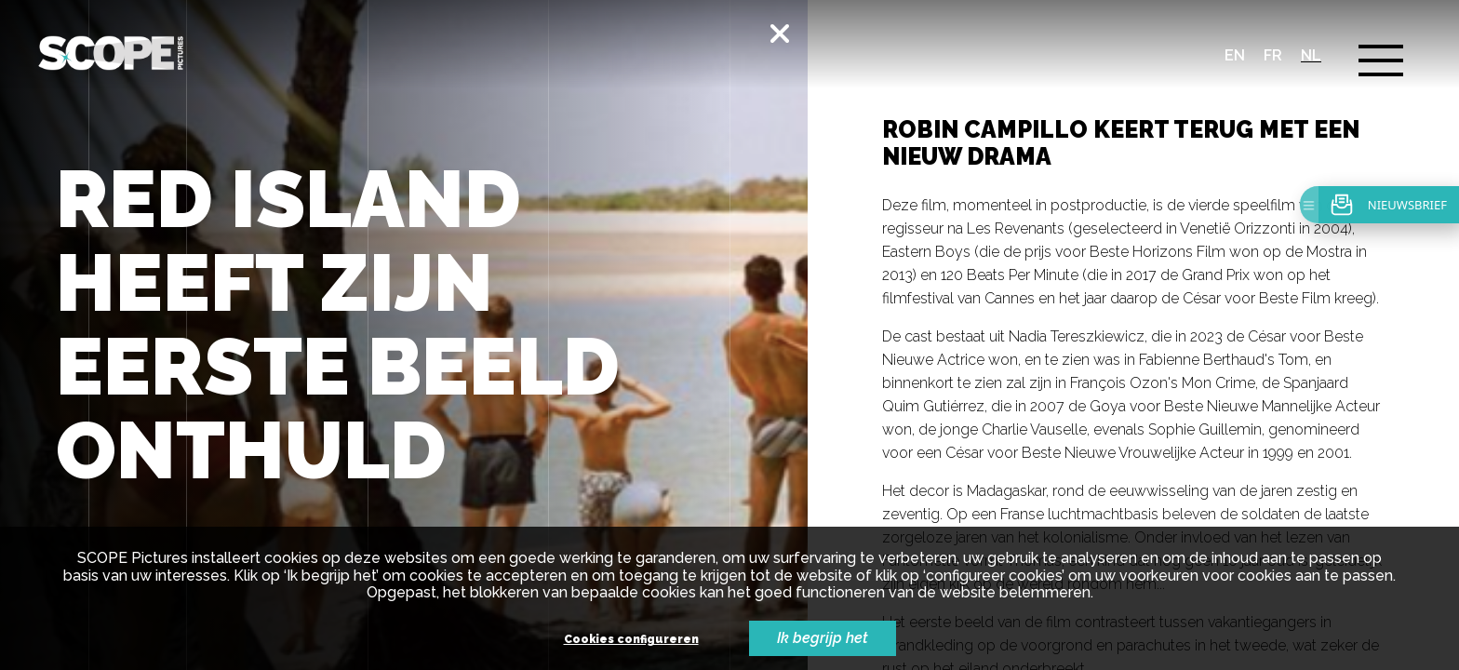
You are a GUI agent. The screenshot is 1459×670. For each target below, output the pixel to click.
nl (1311, 55)
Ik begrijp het (822, 638)
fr (1273, 55)
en (1235, 55)
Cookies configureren (631, 640)
